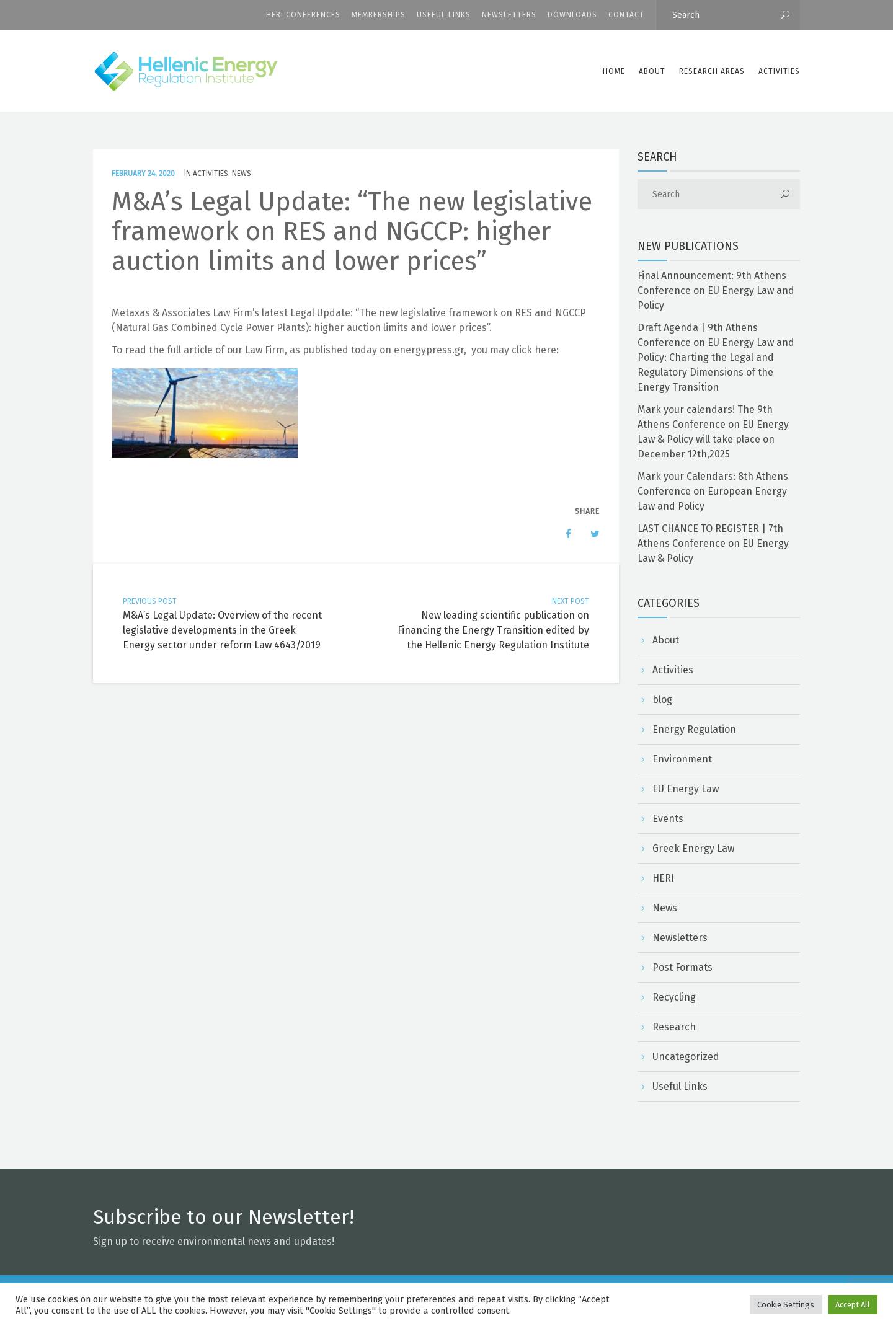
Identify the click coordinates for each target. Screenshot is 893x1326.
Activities (779, 71)
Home (614, 71)
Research (674, 1027)
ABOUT (652, 71)
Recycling (674, 997)
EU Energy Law (685, 789)
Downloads (572, 15)
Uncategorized (685, 1057)
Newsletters (509, 15)
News (241, 173)
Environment (682, 759)
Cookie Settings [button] (785, 1304)
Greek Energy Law (693, 848)
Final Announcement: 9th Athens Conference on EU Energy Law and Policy (716, 290)
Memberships (379, 15)
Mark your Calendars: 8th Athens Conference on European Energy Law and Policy (713, 491)
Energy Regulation (694, 729)
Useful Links (444, 15)
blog (662, 699)
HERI (663, 878)
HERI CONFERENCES (303, 15)
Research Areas (712, 71)
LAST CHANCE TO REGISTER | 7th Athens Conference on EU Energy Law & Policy (713, 543)
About (665, 640)
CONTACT (626, 15)
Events (667, 818)
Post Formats (682, 967)
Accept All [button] (852, 1304)
